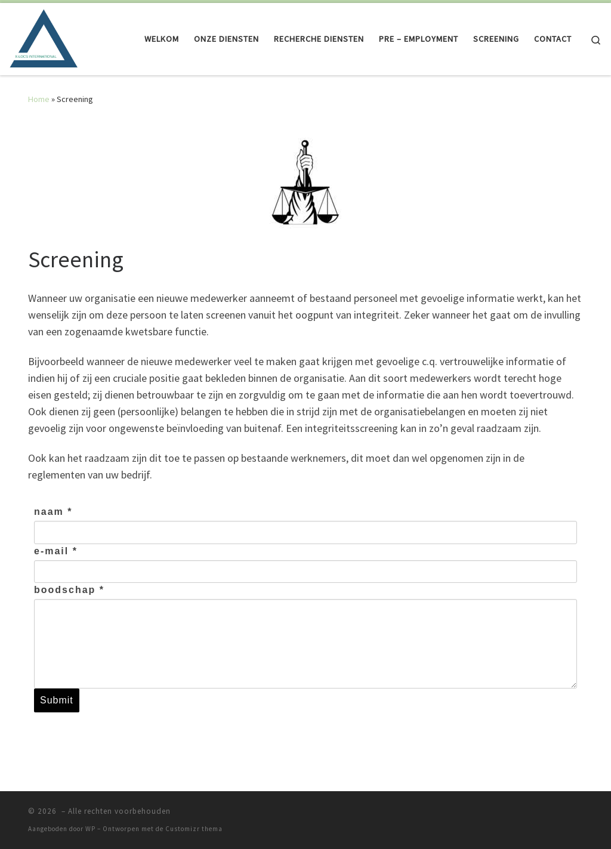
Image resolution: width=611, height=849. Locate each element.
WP (90, 829)
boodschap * (69, 590)
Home (39, 99)
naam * (53, 512)
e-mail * (56, 551)
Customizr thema (194, 829)
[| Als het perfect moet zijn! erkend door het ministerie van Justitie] (44, 36)
